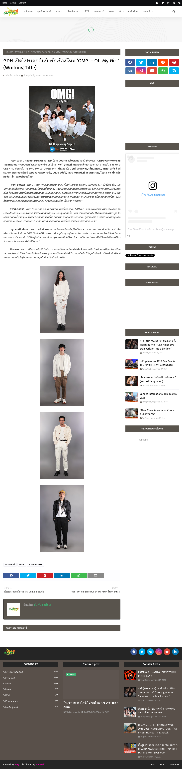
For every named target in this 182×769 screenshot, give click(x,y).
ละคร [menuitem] (59, 11)
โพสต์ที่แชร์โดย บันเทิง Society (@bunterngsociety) (154, 229)
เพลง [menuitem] (111, 11)
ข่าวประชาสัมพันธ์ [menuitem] (128, 11)
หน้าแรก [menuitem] (28, 11)
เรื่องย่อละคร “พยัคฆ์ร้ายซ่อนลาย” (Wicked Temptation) (158, 379)
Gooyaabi (40, 764)
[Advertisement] (152, 116)
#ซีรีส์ (31, 694)
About (13, 3)
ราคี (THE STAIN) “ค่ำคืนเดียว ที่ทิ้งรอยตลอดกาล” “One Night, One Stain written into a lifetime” (158, 345)
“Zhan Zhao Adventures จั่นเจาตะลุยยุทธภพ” (157, 412)
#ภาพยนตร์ (19, 52)
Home (4, 3)
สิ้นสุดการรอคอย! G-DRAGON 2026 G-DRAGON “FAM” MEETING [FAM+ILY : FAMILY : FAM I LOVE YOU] (158, 749)
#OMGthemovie (35, 564)
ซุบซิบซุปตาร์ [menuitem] (44, 11)
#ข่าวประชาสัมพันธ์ (31, 671)
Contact (22, 3)
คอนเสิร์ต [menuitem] (148, 11)
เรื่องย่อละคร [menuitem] (73, 11)
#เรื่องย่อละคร (31, 700)
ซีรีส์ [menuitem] (87, 11)
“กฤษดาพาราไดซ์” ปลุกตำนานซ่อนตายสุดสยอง (90, 705)
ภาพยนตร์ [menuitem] (99, 11)
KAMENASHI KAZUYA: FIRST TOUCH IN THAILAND (157, 674)
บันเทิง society (13, 75)
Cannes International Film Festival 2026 (158, 395)
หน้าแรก (9, 52)
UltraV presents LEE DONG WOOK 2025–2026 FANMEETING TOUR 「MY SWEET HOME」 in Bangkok (157, 729)
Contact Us (174, 764)
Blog (16, 764)
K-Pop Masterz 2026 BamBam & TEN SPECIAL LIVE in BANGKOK (157, 363)
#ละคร (31, 688)
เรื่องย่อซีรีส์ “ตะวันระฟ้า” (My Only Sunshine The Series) (156, 710)
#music (31, 683)
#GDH (21, 564)
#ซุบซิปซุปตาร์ (31, 706)
